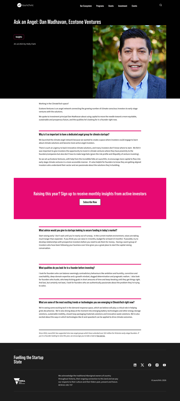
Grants (111, 5)
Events (134, 5)
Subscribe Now (90, 202)
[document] (90, 230)
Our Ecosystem (86, 5)
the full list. (101, 336)
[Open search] (161, 5)
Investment (122, 5)
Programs (100, 5)
